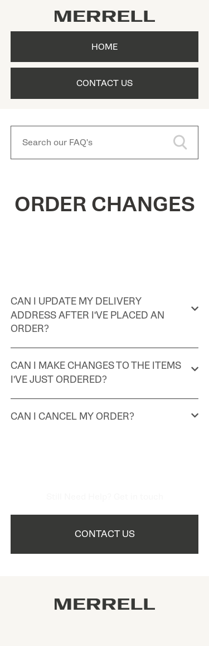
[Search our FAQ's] (105, 142)
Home (104, 47)
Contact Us (104, 83)
